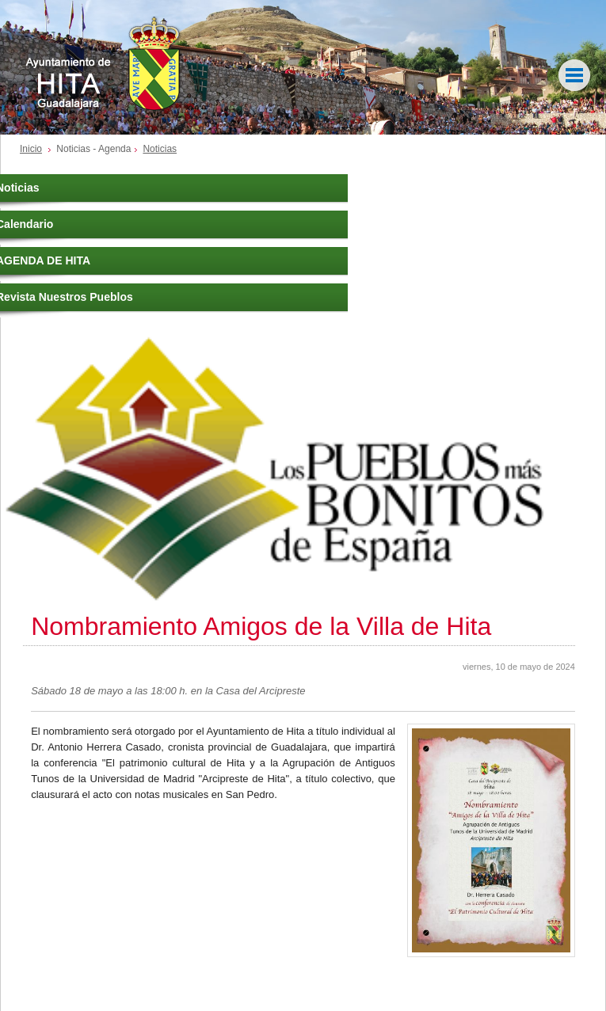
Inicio (31, 148)
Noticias (160, 148)
